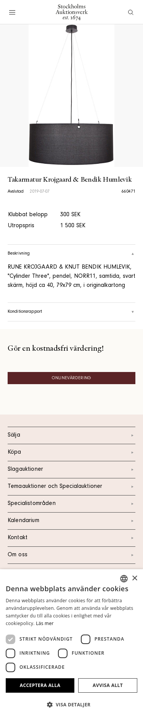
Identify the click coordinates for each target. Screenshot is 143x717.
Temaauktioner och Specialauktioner (71, 487)
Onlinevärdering (71, 378)
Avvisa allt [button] (108, 685)
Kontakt (71, 538)
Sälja (71, 435)
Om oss (71, 555)
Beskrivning (71, 253)
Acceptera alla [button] (40, 685)
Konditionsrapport (71, 312)
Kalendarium (71, 521)
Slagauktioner (71, 470)
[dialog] (71, 643)
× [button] (134, 578)
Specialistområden (71, 504)
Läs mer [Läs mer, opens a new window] (45, 623)
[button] (71, 704)
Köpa (71, 453)
